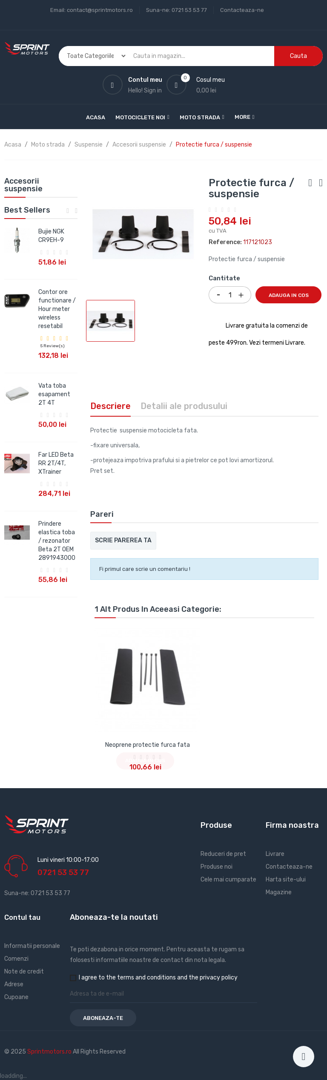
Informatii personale (32, 946)
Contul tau (22, 917)
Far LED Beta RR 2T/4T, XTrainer (56, 463)
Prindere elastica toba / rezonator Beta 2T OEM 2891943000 (56, 541)
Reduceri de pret (223, 854)
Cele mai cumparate (228, 879)
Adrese (13, 984)
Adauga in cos (289, 295)
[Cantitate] (230, 294)
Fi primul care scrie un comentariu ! (144, 569)
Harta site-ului (286, 879)
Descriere (110, 406)
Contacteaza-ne (242, 10)
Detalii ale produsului (184, 406)
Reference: (225, 242)
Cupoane (16, 997)
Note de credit (24, 971)
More (242, 117)
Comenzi (16, 958)
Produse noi (216, 866)
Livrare (275, 854)
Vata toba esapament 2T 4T (54, 394)
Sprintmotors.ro (50, 1051)
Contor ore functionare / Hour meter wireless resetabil (57, 309)
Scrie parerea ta (123, 540)
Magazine (279, 892)
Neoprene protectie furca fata (147, 745)
